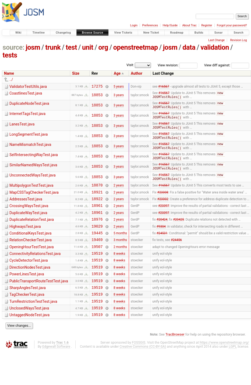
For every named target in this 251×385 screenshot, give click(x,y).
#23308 (162, 199)
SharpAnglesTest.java (27, 305)
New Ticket (151, 32)
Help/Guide (170, 25)
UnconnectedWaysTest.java (32, 180)
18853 (96, 96)
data (188, 47)
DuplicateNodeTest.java (29, 105)
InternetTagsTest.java (27, 115)
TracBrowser (175, 356)
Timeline (38, 32)
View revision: (168, 65)
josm (33, 47)
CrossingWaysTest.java (28, 214)
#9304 (161, 237)
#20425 (178, 230)
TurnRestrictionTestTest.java (33, 321)
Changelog (63, 32)
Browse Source (92, 32)
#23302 (162, 207)
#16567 (163, 87)
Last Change (216, 40)
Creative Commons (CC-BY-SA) (143, 368)
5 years (119, 87)
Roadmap (176, 32)
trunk (53, 47)
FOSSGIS (138, 364)
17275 (96, 86)
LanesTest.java (21, 126)
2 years (119, 191)
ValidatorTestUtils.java (28, 86)
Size (75, 73)
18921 (96, 199)
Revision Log (238, 40)
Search (238, 32)
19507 (96, 260)
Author (136, 73)
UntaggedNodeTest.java (29, 336)
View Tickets (123, 32)
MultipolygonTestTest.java (31, 191)
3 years (119, 96)
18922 (96, 206)
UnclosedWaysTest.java (29, 328)
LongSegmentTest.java (28, 137)
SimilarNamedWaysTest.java (33, 169)
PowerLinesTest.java (26, 290)
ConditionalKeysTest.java (30, 244)
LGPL (233, 368)
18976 (96, 229)
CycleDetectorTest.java (28, 275)
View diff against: (226, 65)
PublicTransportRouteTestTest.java (38, 298)
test (71, 47)
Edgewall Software (56, 368)
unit (87, 47)
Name (9, 73)
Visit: (130, 65)
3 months (120, 252)
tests (10, 55)
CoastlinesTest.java (25, 94)
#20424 (162, 230)
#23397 (163, 214)
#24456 (176, 252)
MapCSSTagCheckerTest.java (34, 199)
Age (117, 73)
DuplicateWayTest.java (28, 222)
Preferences (150, 25)
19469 (96, 252)
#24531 (162, 245)
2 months (120, 260)
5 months (120, 245)
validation (214, 47)
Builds (199, 32)
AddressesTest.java (25, 206)
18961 (96, 214)
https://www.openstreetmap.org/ (224, 364)
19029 (96, 237)
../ (11, 79)
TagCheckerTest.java (26, 313)
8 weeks (119, 268)
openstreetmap (135, 47)
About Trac (189, 25)
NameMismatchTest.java (30, 148)
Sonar (218, 32)
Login (133, 25)
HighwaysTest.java (25, 237)
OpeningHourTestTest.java (31, 260)
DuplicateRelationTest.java (31, 229)
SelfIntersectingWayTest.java (33, 159)
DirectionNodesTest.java (29, 282)
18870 (96, 191)
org (103, 47)
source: (13, 47)
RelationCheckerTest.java (30, 252)
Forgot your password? (232, 25)
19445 (96, 244)
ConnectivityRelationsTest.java (35, 267)
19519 (96, 267)
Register (206, 25)
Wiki (18, 32)
